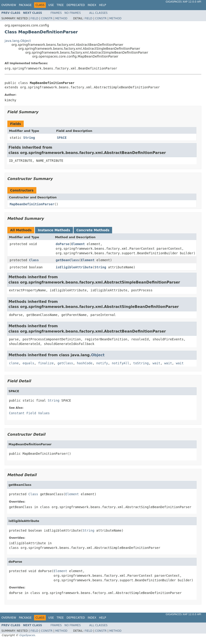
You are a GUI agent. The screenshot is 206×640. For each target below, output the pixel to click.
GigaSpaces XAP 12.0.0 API (183, 1)
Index (92, 5)
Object (98, 355)
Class (34, 260)
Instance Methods (54, 230)
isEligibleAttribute (74, 267)
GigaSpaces (27, 635)
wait (156, 363)
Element (78, 244)
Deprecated (76, 5)
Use (51, 5)
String (29, 137)
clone (14, 363)
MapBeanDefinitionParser (32, 204)
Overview (8, 5)
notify (102, 363)
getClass (65, 363)
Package (25, 5)
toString (141, 363)
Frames (56, 12)
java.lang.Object (18, 41)
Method (61, 18)
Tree (60, 5)
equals (28, 363)
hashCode (84, 363)
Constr (46, 18)
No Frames (72, 12)
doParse (62, 244)
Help (102, 5)
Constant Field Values (29, 413)
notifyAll (120, 363)
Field (34, 18)
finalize (45, 363)
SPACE (62, 137)
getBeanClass (67, 260)
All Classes (98, 12)
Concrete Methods (93, 230)
